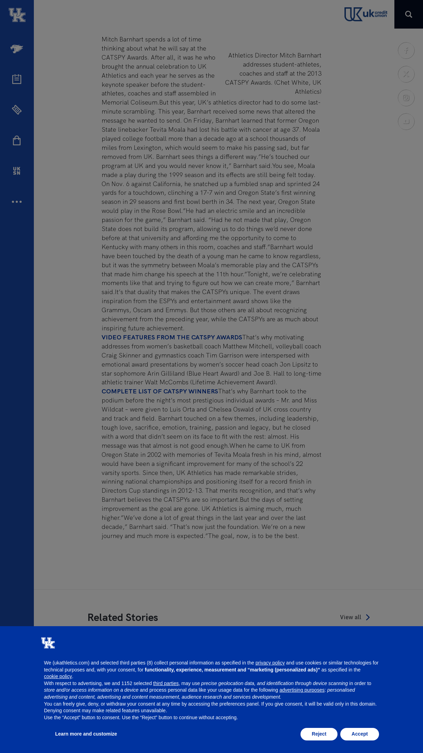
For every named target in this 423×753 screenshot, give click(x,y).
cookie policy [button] (58, 676)
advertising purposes (302, 690)
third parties (166, 683)
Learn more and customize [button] (86, 734)
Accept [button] (359, 734)
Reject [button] (319, 734)
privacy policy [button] (270, 663)
